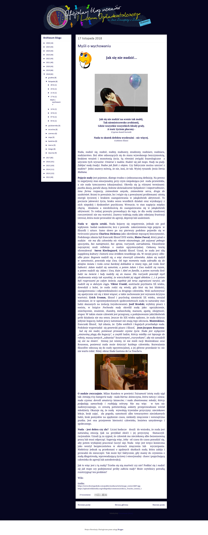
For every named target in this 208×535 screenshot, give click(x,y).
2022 (48, 59)
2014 (48, 170)
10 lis (53, 113)
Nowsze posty (84, 505)
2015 (48, 166)
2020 (48, 67)
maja (50, 137)
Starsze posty (159, 505)
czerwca (51, 134)
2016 (48, 162)
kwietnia (51, 141)
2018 (48, 74)
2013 (48, 174)
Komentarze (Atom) (126, 513)
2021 (48, 63)
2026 (48, 43)
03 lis (53, 121)
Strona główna (121, 505)
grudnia (51, 78)
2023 (48, 55)
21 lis (53, 93)
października (53, 126)
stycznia (51, 153)
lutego (50, 149)
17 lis (53, 97)
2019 (48, 70)
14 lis (53, 109)
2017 (48, 158)
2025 (48, 47)
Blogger (120, 529)
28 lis (53, 85)
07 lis (53, 117)
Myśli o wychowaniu (94, 46)
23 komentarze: (85, 495)
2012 (48, 177)
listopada (51, 82)
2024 (48, 51)
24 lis (53, 89)
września (51, 130)
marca (50, 145)
